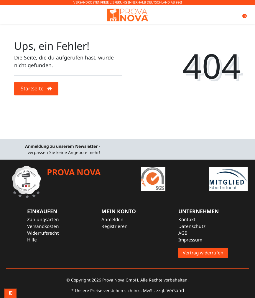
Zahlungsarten (43, 219)
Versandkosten (43, 226)
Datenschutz (191, 226)
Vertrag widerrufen (203, 253)
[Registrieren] (118, 226)
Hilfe (32, 240)
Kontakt (186, 219)
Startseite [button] (36, 88)
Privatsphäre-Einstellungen (10, 293)
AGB (182, 233)
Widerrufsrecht (43, 233)
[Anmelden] (118, 219)
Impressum (190, 240)
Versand (175, 290)
